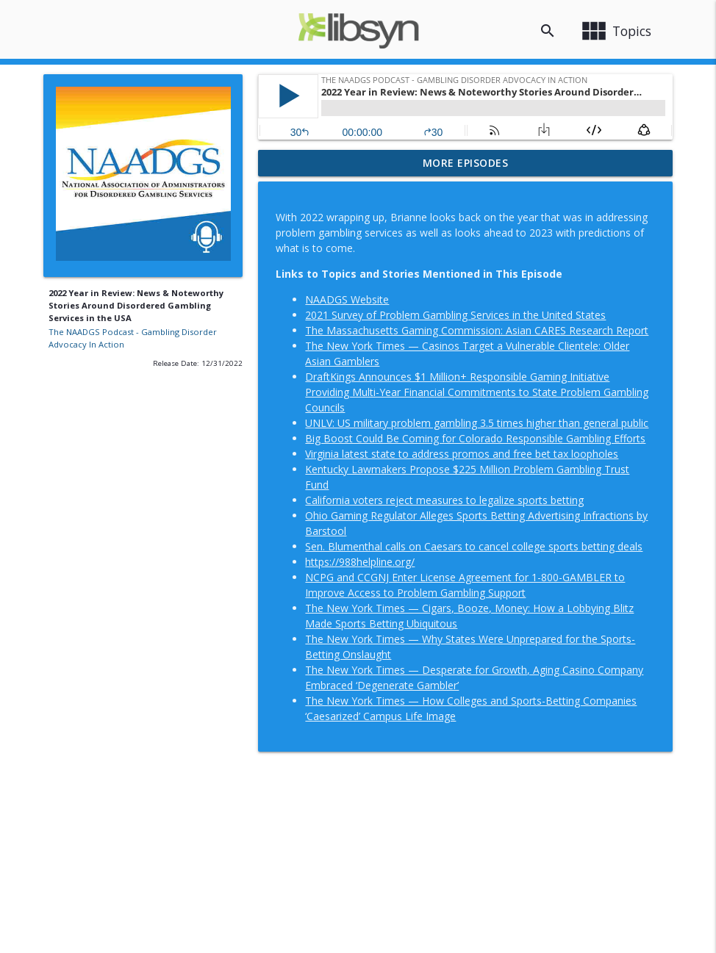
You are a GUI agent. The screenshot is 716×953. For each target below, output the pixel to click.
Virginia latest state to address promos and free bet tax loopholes (461, 454)
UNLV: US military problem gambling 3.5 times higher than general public (476, 423)
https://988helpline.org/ (360, 562)
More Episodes (466, 163)
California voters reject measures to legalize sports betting (444, 500)
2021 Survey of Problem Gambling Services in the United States (455, 315)
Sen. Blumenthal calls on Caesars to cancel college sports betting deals (473, 546)
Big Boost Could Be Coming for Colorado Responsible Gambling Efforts (475, 438)
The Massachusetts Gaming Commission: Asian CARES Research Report (476, 330)
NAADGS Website (347, 299)
